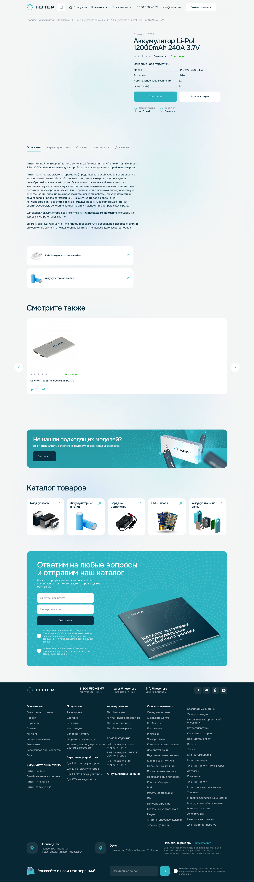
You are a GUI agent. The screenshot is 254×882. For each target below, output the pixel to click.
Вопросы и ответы (78, 712)
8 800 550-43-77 (147, 7)
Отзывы (31, 707)
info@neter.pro (156, 668)
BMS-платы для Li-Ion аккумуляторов (120, 724)
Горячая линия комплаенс (43, 866)
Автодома (193, 749)
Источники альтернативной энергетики (204, 700)
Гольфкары (194, 755)
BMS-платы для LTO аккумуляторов (119, 741)
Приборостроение (158, 782)
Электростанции (197, 693)
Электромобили (197, 760)
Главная (32, 20)
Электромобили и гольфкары (205, 744)
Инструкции (74, 707)
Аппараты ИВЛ (196, 793)
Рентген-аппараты (198, 787)
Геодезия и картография (162, 787)
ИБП (150, 777)
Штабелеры (154, 702)
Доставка (72, 696)
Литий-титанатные (38, 760)
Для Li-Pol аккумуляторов (83, 747)
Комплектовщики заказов (163, 723)
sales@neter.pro (171, 7)
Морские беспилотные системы (207, 776)
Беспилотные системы (201, 687)
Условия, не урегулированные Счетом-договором (86, 725)
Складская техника (159, 691)
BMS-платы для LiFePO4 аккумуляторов (122, 733)
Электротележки (157, 728)
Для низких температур (201, 803)
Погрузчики (154, 707)
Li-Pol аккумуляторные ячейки (91, 20)
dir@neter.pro (203, 821)
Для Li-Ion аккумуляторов (83, 742)
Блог (29, 734)
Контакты (32, 712)
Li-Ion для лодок (197, 739)
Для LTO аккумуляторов (82, 758)
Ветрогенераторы (198, 707)
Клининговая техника (160, 739)
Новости (32, 696)
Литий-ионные (36, 749)
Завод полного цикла (40, 691)
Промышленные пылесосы (163, 755)
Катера (191, 723)
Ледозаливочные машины (163, 734)
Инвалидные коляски (200, 798)
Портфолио (34, 702)
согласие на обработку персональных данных (68, 613)
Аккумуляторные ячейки (54, 20)
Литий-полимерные (39, 766)
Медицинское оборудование (205, 782)
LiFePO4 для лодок (199, 733)
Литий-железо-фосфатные (43, 755)
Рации (151, 793)
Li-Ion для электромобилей (204, 766)
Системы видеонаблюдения (164, 798)
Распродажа (74, 691)
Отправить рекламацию (81, 718)
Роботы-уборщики (158, 761)
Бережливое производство (44, 728)
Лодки (191, 728)
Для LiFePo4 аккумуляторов (84, 753)
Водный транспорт (198, 717)
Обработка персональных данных (83, 866)
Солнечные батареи (199, 712)
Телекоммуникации (159, 804)
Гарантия (72, 702)
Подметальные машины (161, 750)
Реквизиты (33, 723)
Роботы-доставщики (160, 771)
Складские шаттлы (158, 696)
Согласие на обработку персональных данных (135, 866)
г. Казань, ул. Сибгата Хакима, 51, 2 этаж (131, 829)
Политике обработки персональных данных (68, 620)
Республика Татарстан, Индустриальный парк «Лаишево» (62, 829)
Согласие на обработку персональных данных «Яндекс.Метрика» (115, 872)
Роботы (151, 766)
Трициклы (193, 771)
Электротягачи (156, 718)
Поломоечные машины (161, 745)
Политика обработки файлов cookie (49, 872)
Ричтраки (153, 712)
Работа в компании (38, 718)
